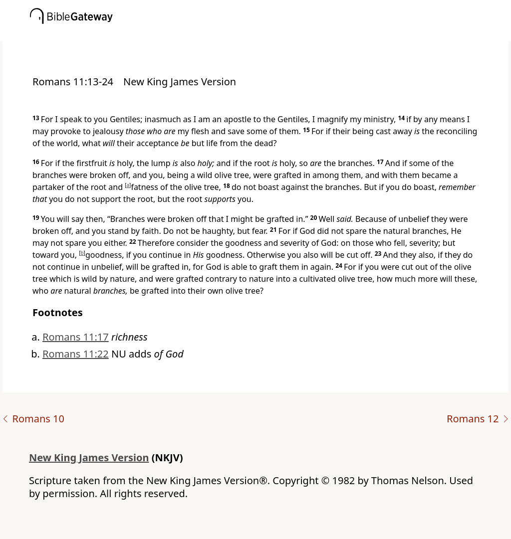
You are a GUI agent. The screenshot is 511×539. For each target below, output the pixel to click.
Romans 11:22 (75, 353)
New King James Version (89, 457)
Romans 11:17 (75, 337)
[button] (270, 33)
